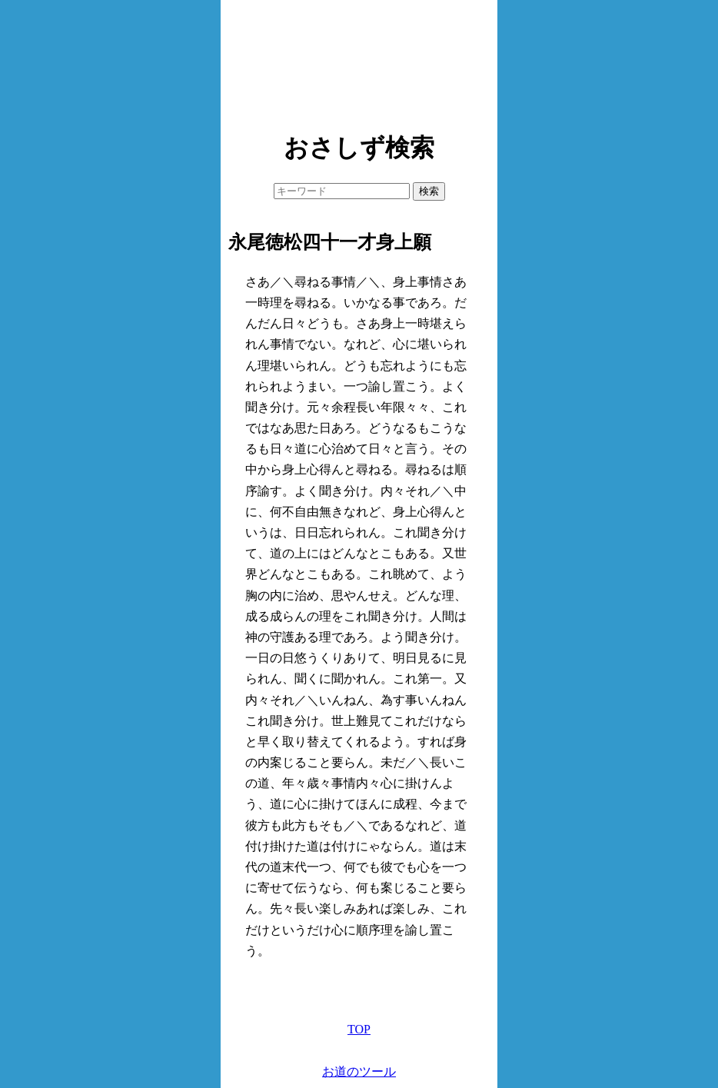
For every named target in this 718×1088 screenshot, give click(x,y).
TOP (359, 1029)
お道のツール (359, 1071)
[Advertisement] (359, 61)
